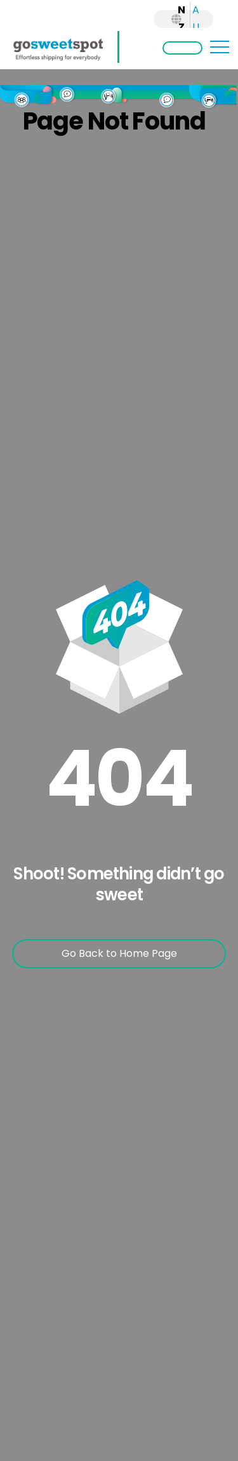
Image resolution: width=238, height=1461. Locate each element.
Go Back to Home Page (119, 953)
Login (182, 48)
